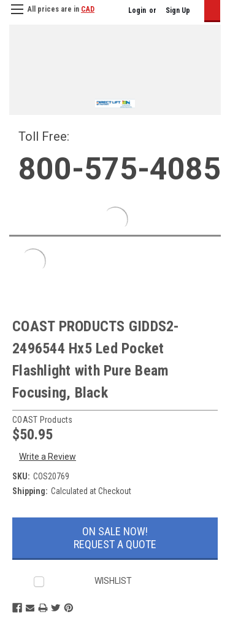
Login (137, 10)
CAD (87, 9)
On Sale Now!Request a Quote (115, 538)
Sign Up (178, 10)
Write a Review (47, 457)
